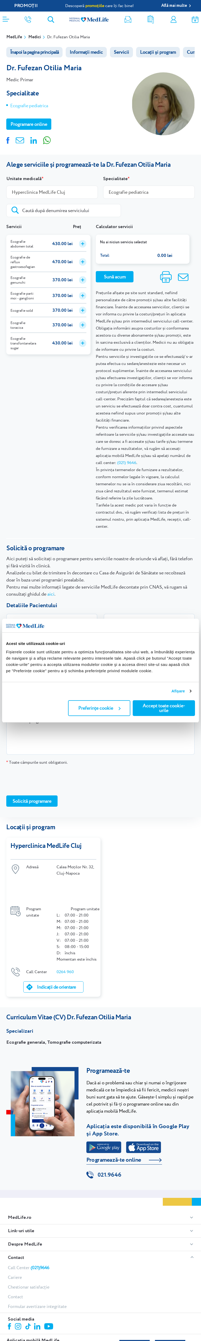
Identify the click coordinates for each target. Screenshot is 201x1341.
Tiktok (28, 1296)
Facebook (10, 1297)
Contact (16, 1227)
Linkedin (38, 1296)
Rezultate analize (151, 20)
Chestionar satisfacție (28, 1256)
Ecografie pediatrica (29, 105)
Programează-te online (113, 1129)
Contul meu (173, 20)
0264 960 (65, 941)
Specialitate (115, 178)
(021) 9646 (126, 462)
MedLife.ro (19, 1187)
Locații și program (158, 52)
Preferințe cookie (99, 708)
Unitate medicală (24, 178)
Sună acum (115, 276)
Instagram (19, 1297)
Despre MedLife (25, 1213)
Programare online (195, 19)
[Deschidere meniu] (6, 17)
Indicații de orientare (56, 956)
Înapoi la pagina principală (34, 52)
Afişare (178, 691)
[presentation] (46, 780)
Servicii (121, 52)
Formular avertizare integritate (37, 1276)
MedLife (14, 37)
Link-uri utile (21, 1200)
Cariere (15, 1247)
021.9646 (109, 1144)
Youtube (49, 1296)
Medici (34, 37)
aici (50, 594)
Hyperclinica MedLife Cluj (46, 846)
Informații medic (86, 52)
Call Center (28, 1237)
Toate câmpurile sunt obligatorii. (37, 762)
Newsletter (128, 20)
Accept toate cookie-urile (164, 708)
